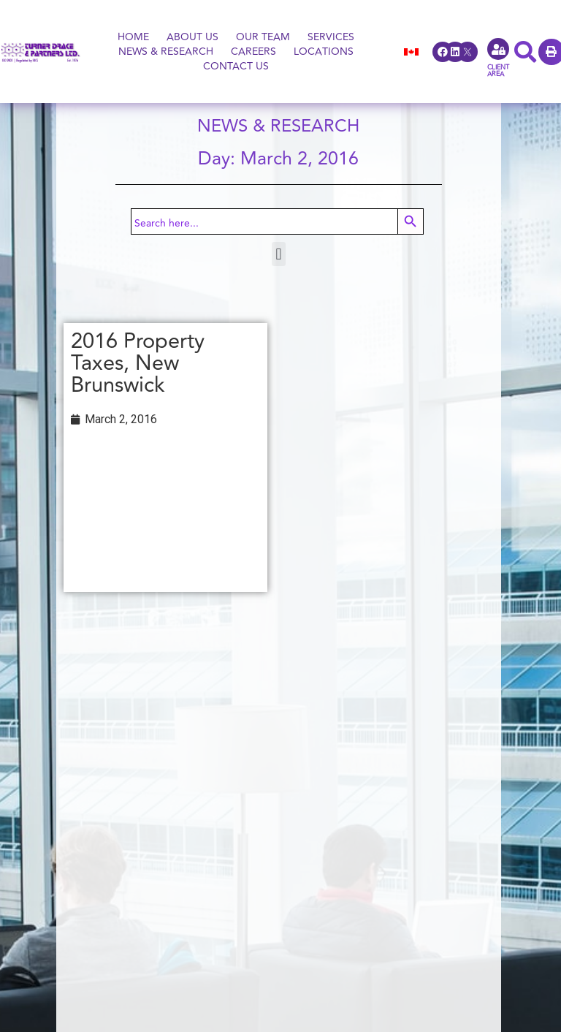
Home (133, 37)
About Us (192, 37)
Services (331, 37)
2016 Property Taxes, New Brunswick (138, 363)
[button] (279, 254)
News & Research (165, 52)
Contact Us (236, 66)
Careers (253, 52)
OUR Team (263, 37)
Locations (324, 52)
